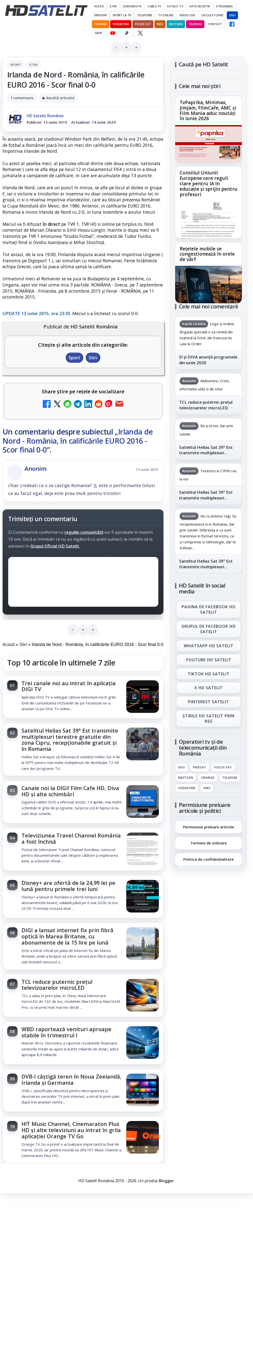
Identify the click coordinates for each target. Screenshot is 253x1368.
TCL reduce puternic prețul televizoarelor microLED (56, 984)
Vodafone (121, 24)
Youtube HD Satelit (209, 660)
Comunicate (132, 6)
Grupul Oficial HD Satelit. (55, 546)
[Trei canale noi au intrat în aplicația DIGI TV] (142, 697)
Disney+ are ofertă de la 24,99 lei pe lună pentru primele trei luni (68, 886)
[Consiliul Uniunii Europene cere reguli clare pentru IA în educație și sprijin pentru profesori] (208, 219)
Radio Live (187, 15)
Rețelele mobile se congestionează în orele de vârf (207, 254)
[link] (83, 697)
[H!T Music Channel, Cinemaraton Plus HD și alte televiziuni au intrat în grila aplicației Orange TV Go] (142, 1138)
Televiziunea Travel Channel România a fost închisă (71, 838)
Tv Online (165, 15)
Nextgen (176, 24)
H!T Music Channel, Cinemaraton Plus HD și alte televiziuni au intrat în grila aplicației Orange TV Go (71, 1130)
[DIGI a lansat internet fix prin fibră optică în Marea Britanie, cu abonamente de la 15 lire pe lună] (142, 944)
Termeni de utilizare (208, 842)
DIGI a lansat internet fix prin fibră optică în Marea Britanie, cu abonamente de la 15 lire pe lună (67, 936)
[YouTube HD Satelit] (112, 33)
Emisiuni (100, 15)
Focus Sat (143, 24)
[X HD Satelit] (140, 33)
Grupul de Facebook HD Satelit (208, 629)
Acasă (99, 6)
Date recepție (199, 6)
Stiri (33, 64)
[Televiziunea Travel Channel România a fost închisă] (142, 849)
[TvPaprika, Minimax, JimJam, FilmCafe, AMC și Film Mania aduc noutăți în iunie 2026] (208, 143)
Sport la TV (122, 15)
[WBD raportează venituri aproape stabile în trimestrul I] (142, 1043)
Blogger (166, 1180)
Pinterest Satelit (208, 702)
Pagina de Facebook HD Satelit (208, 609)
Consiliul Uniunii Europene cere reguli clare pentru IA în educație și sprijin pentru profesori (208, 183)
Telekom (195, 24)
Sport (15, 64)
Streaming (224, 6)
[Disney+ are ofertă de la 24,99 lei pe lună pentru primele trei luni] (142, 896)
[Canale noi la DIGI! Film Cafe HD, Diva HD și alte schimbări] (142, 802)
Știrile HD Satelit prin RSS (208, 718)
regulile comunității (83, 532)
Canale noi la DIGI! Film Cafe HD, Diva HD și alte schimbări (70, 791)
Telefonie (144, 15)
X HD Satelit (208, 688)
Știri (113, 6)
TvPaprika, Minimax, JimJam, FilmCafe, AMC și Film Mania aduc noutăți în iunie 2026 (208, 111)
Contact (215, 24)
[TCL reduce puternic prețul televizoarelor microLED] (142, 995)
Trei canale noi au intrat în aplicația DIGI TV (68, 686)
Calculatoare (212, 15)
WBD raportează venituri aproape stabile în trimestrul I (66, 1032)
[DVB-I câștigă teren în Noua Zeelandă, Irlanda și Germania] (142, 1090)
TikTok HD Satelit (209, 674)
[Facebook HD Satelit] (232, 24)
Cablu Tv (154, 6)
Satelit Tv (175, 6)
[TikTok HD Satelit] (126, 33)
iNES (160, 24)
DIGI (232, 15)
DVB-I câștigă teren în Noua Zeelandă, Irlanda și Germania (71, 1079)
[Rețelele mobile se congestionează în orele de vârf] (208, 284)
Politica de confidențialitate (208, 859)
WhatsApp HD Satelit (208, 645)
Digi (181, 767)
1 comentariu (22, 97)
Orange (100, 24)
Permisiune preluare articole (208, 826)
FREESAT (199, 767)
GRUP (98, 33)
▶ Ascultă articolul (58, 97)
